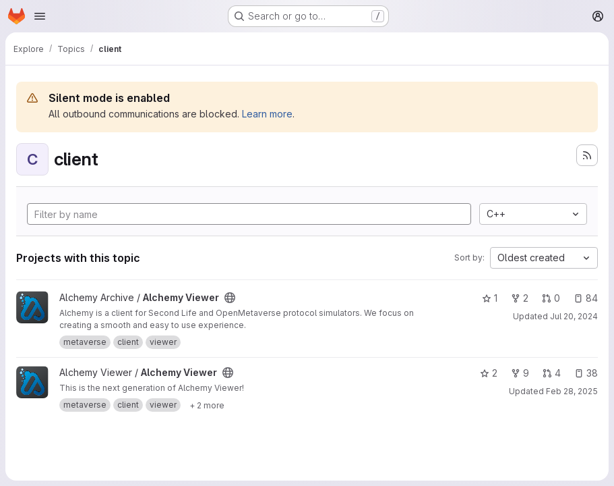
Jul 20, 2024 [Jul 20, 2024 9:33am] (574, 316)
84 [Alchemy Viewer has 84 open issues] (586, 298)
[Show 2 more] (207, 405)
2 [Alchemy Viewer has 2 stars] (488, 373)
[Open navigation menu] (40, 16)
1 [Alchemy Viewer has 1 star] (489, 298)
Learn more (267, 113)
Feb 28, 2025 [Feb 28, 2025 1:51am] (572, 391)
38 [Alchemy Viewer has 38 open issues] (586, 373)
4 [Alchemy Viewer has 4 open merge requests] (552, 373)
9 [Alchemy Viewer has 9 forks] (520, 373)
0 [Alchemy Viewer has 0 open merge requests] (551, 298)
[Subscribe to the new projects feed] (587, 155)
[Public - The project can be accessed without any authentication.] (229, 297)
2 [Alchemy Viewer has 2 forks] (519, 298)
